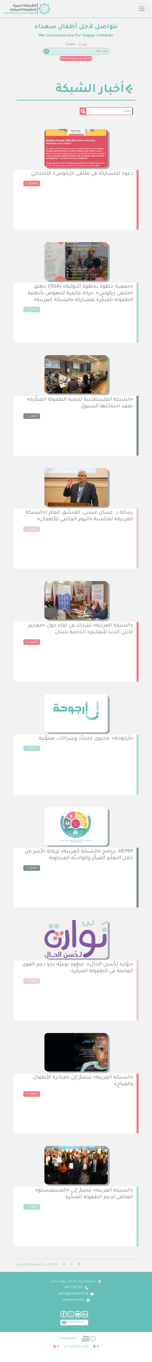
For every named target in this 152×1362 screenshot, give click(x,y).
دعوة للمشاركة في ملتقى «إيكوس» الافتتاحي (82, 174)
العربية (82, 44)
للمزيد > (32, 183)
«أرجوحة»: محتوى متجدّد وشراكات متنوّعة (86, 739)
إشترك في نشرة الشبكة (76, 58)
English (70, 44)
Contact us (72, 1322)
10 (55, 1265)
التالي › (48, 1265)
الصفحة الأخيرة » (29, 1265)
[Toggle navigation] (141, 8)
